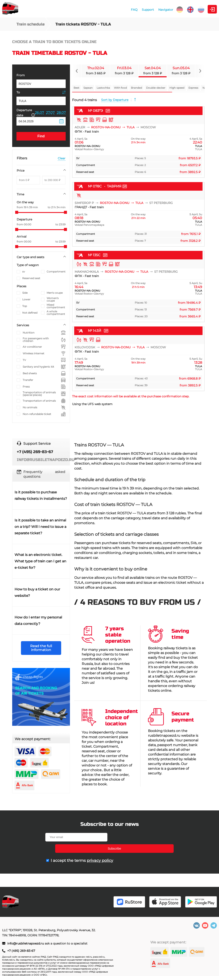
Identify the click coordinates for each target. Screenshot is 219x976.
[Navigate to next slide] (200, 70)
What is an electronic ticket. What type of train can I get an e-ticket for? (40, 561)
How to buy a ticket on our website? (37, 592)
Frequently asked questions (44, 474)
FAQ (96, 10)
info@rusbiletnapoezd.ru (26, 943)
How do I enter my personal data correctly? (38, 620)
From (20, 75)
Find (41, 136)
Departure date (25, 112)
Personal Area (196, 9)
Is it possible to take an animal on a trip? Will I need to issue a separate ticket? (40, 526)
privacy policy (100, 849)
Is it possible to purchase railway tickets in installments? (41, 495)
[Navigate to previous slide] (76, 70)
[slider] (16, 212)
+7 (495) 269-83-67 (21, 951)
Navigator (128, 10)
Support (110, 10)
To (18, 92)
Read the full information (41, 648)
